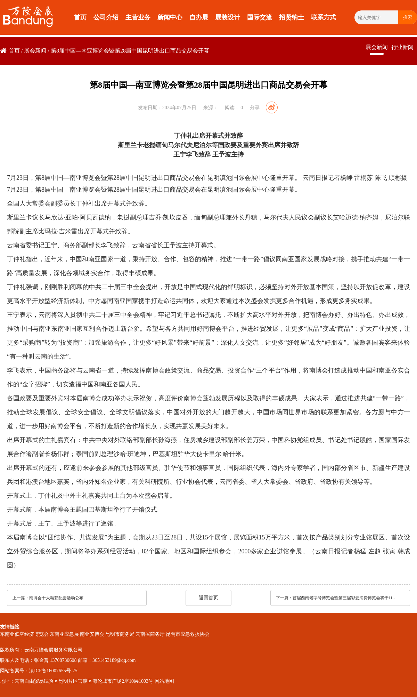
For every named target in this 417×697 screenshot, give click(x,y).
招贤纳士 (291, 17)
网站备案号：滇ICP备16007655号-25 (38, 670)
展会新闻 (35, 51)
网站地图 (164, 681)
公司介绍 (105, 17)
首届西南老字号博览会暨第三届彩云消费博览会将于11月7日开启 (346, 597)
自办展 (198, 17)
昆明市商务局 (119, 634)
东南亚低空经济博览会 (24, 634)
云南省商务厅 (150, 634)
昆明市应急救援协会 (188, 634)
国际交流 (259, 17)
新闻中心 (169, 17)
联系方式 (323, 17)
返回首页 (208, 597)
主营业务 (137, 17)
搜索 (407, 17)
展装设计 (227, 17)
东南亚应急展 (64, 634)
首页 (80, 17)
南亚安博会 (92, 634)
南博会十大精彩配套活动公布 (56, 597)
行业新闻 (402, 47)
